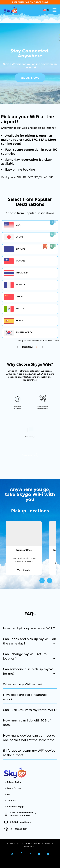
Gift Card (11, 800)
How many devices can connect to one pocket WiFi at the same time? (29, 738)
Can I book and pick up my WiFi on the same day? (29, 641)
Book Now (30, 77)
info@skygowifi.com (20, 822)
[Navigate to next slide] (49, 580)
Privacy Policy (14, 782)
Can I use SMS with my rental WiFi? (30, 710)
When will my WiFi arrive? (29, 684)
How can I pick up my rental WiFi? (29, 628)
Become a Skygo (15, 806)
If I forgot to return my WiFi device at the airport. (29, 753)
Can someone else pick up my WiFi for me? (29, 671)
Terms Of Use (14, 788)
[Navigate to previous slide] (42, 580)
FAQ (9, 794)
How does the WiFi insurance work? (29, 697)
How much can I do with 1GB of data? (29, 723)
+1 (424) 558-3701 (18, 829)
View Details (23, 570)
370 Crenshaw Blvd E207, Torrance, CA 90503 (23, 814)
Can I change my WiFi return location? (29, 656)
